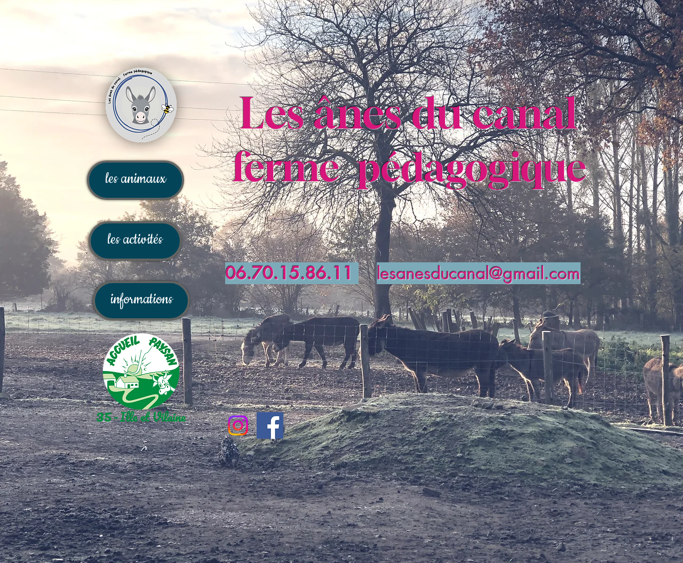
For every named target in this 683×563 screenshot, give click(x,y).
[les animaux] (135, 180)
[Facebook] (270, 425)
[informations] (141, 300)
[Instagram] (238, 425)
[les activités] (135, 241)
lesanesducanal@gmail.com (479, 273)
